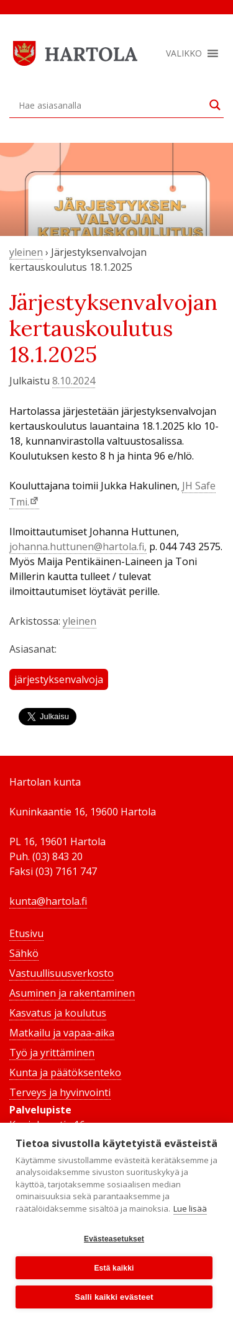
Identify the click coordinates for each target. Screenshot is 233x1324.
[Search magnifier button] (215, 105)
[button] (184, 53)
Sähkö (24, 953)
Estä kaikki (114, 1268)
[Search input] (111, 105)
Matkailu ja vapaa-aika (61, 1033)
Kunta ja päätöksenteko (65, 1072)
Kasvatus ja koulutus (57, 1013)
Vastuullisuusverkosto (61, 973)
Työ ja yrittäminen (51, 1052)
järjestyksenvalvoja (58, 679)
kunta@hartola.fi (48, 901)
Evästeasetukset (114, 1239)
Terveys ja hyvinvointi (60, 1092)
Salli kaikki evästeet (114, 1297)
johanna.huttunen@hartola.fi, (78, 546)
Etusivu (26, 933)
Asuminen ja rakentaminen (72, 993)
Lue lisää (190, 1208)
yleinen (26, 252)
